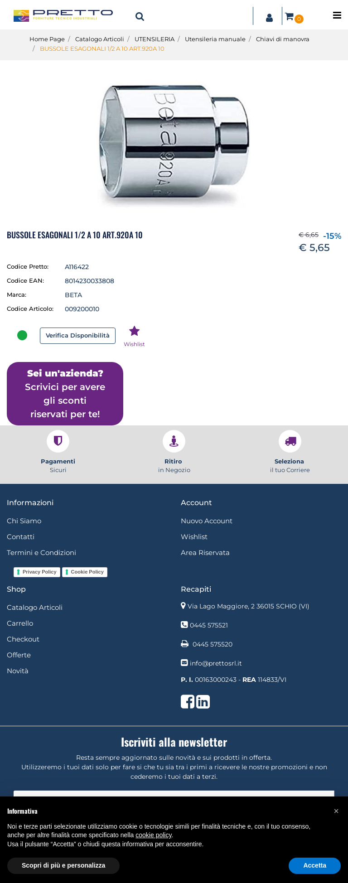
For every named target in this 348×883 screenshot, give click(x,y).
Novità (18, 670)
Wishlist (194, 536)
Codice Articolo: (30, 308)
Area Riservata (205, 552)
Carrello (20, 623)
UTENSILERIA (154, 39)
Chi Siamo (24, 520)
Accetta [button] (314, 865)
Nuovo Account (206, 520)
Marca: (16, 294)
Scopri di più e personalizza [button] (63, 865)
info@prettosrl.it (216, 663)
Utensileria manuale (215, 39)
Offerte (19, 655)
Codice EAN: (25, 280)
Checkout (23, 639)
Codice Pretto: (27, 266)
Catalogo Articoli (99, 39)
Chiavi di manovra (282, 39)
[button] (140, 16)
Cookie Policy (87, 571)
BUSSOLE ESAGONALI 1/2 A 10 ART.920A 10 (102, 48)
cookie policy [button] (153, 835)
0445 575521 (209, 625)
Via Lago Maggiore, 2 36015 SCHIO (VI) (248, 606)
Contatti (20, 536)
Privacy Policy (40, 571)
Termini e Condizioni (41, 552)
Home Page (47, 39)
